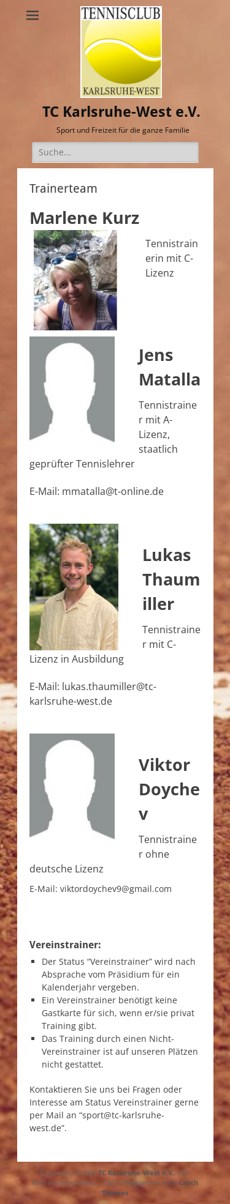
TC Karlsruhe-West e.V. (121, 112)
